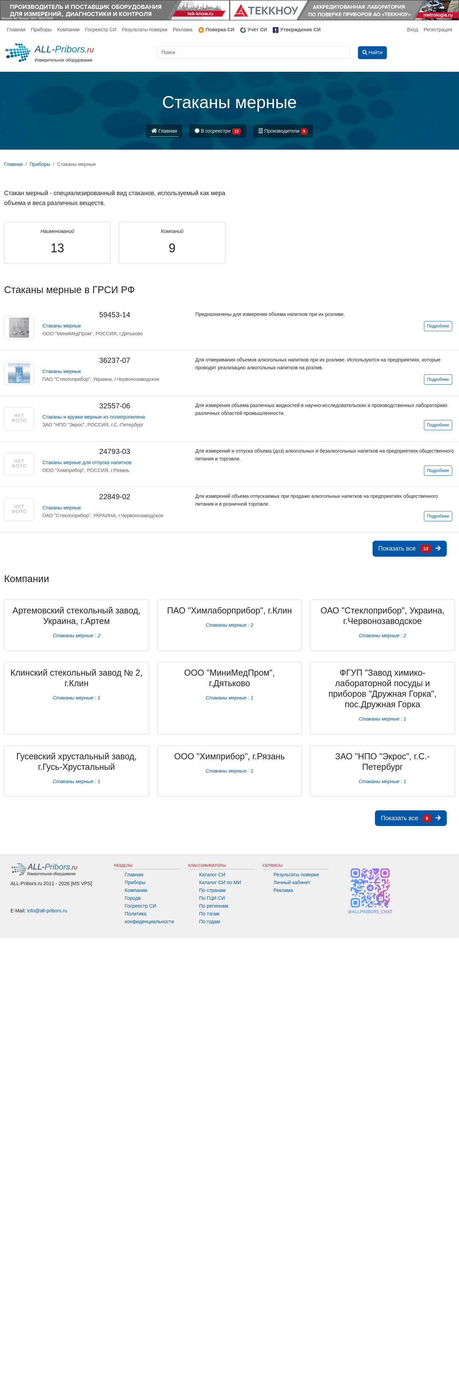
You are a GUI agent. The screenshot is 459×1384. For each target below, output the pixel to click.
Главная (16, 29)
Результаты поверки (144, 29)
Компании (68, 29)
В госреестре (218, 131)
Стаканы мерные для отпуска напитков (86, 462)
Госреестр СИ (101, 29)
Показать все (409, 549)
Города (133, 898)
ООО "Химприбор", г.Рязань (229, 756)
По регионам (213, 906)
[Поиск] (253, 52)
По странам (212, 890)
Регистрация (438, 29)
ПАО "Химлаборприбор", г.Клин (229, 610)
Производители (283, 131)
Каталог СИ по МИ (220, 882)
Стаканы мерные (61, 325)
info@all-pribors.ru (47, 910)
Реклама (183, 29)
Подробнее (438, 326)
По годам (209, 921)
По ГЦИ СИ (212, 898)
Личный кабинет (292, 882)
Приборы (41, 29)
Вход (412, 29)
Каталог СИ (212, 874)
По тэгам (209, 913)
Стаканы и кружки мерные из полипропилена (93, 417)
